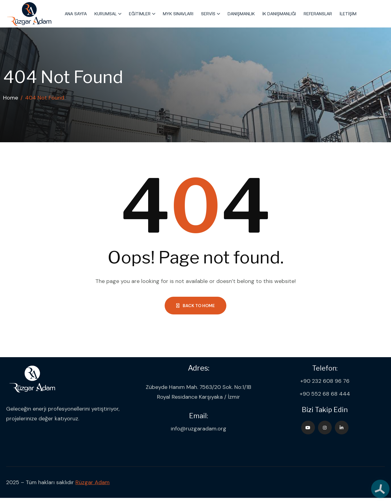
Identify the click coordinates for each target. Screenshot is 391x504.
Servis (208, 13)
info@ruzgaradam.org (198, 428)
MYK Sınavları (178, 13)
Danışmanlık (241, 13)
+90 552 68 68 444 (325, 393)
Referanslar (318, 13)
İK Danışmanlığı (279, 13)
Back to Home (195, 305)
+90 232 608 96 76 (324, 381)
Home (10, 97)
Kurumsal (105, 13)
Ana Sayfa (76, 13)
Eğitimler (140, 13)
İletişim (348, 13)
